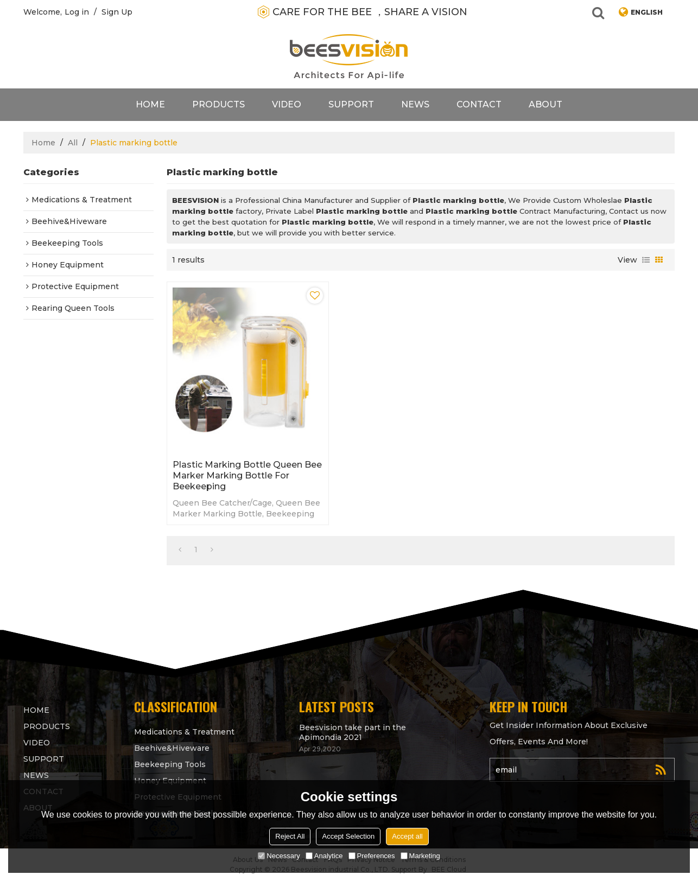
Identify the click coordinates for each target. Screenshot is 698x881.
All (73, 143)
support (351, 104)
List (645, 259)
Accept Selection (348, 836)
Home (150, 104)
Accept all (407, 836)
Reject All (289, 836)
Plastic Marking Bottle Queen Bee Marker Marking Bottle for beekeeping (247, 475)
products (218, 104)
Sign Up (116, 12)
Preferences (371, 856)
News (415, 104)
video (286, 104)
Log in (77, 12)
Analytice (324, 856)
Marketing (420, 856)
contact (479, 104)
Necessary (279, 856)
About (545, 104)
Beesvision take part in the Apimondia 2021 (352, 732)
